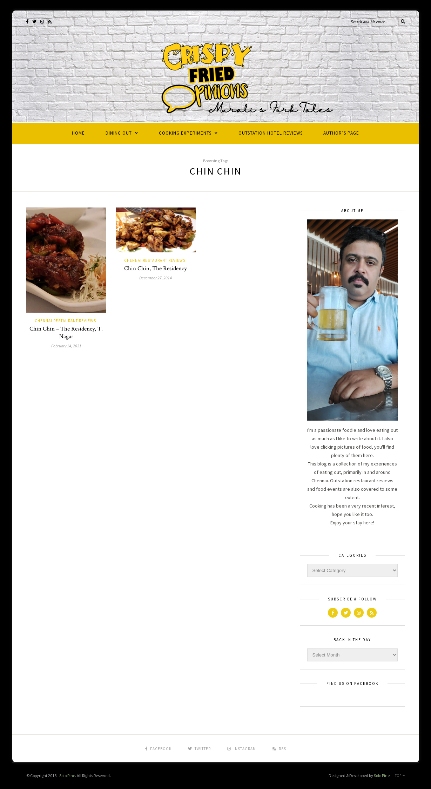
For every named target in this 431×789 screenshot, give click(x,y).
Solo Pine (67, 775)
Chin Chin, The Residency (155, 268)
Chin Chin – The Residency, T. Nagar (66, 332)
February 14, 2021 (66, 345)
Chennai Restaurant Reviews (65, 320)
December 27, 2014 (155, 277)
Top (400, 775)
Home (78, 133)
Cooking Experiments (185, 133)
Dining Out (119, 133)
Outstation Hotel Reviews (270, 133)
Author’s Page (341, 133)
